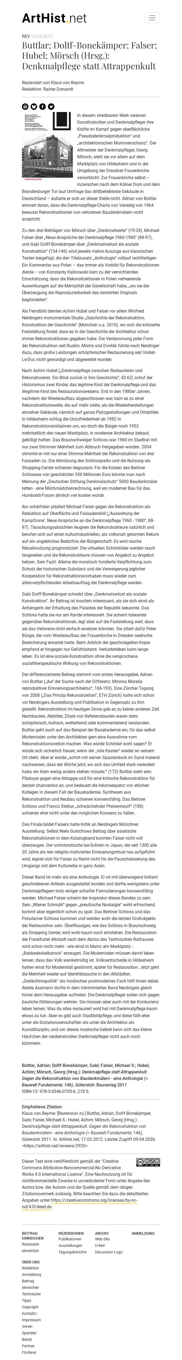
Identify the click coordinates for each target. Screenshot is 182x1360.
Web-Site (102, 1239)
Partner (28, 1346)
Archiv (102, 1233)
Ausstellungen (70, 1245)
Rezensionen (71, 1233)
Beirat (27, 1339)
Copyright (30, 1307)
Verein (27, 1326)
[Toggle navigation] (152, 17)
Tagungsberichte (72, 1252)
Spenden (29, 1333)
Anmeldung (143, 1233)
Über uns (31, 1262)
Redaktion (30, 1268)
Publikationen (70, 1239)
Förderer (29, 1352)
